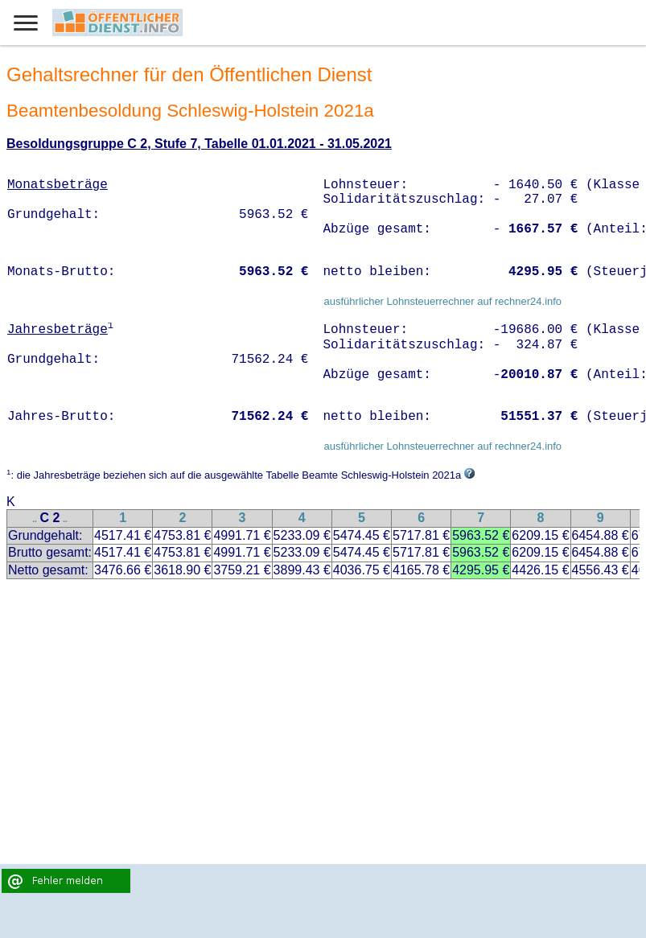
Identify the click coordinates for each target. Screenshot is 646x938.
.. (34, 519)
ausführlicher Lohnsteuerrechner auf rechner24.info (442, 301)
